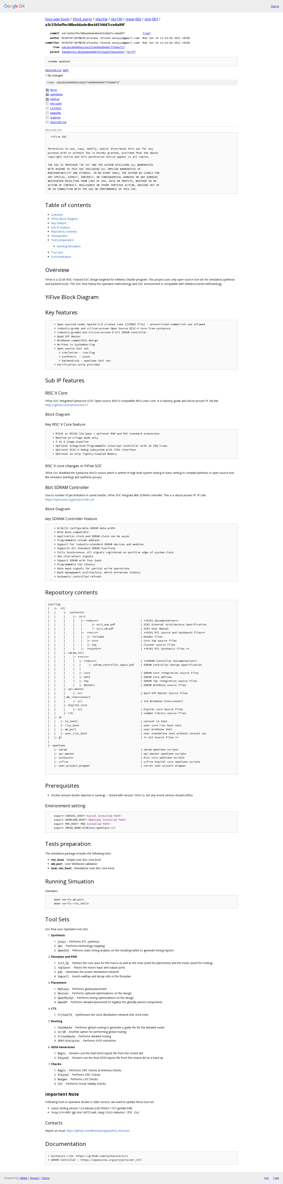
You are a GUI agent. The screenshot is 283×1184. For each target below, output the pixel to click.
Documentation (61, 257)
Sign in (275, 6)
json (276, 1178)
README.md (53, 70)
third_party (82, 19)
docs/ (53, 90)
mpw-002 (133, 19)
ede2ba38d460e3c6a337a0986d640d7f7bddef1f (93, 47)
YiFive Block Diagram (64, 219)
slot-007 (151, 19)
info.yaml (56, 103)
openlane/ (56, 94)
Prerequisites (59, 236)
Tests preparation (62, 240)
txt (266, 1178)
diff (131, 52)
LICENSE (55, 108)
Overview (57, 214)
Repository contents (64, 231)
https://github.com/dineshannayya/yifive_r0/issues (98, 1130)
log (146, 33)
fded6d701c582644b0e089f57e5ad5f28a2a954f (93, 52)
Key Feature (58, 223)
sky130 (116, 19)
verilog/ (55, 99)
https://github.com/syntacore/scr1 (66, 405)
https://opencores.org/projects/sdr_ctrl (69, 499)
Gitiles (24, 1178)
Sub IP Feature (60, 227)
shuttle (101, 19)
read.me (55, 117)
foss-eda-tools (57, 19)
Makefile (55, 113)
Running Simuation (69, 246)
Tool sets (57, 252)
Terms (45, 1178)
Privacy (34, 1178)
